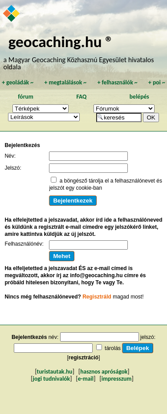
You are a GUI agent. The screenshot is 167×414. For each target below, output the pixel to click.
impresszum (117, 378)
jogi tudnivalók (51, 378)
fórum (25, 96)
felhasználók (117, 82)
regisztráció (83, 357)
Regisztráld (96, 297)
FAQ (81, 96)
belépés (139, 96)
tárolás (113, 348)
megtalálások (65, 82)
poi (157, 82)
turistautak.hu (55, 371)
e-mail (86, 378)
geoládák (17, 82)
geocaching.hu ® (61, 41)
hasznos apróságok (103, 371)
